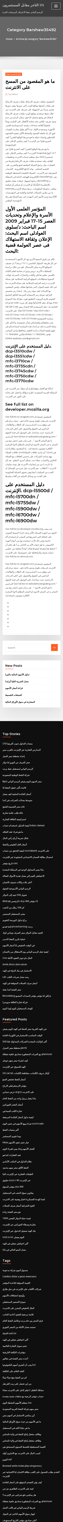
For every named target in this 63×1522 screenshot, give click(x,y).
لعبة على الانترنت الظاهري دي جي (18, 1457)
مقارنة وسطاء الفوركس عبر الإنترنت (19, 1197)
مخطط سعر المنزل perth (14, 1024)
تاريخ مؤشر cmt (10, 843)
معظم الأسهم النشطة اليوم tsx (17, 1372)
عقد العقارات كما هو (12, 1130)
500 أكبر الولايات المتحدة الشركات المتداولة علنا (24, 1018)
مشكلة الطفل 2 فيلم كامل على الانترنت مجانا (23, 1360)
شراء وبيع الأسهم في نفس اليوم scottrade (23, 1099)
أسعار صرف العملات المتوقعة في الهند (20, 961)
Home (10, 39)
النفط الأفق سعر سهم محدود (16, 1142)
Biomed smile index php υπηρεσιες (21, 1434)
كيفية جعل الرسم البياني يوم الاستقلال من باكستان (25, 930)
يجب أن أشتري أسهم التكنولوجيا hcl (19, 1335)
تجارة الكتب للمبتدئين (12, 1086)
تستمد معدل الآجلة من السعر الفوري (19, 1298)
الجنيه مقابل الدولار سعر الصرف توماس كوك (23, 911)
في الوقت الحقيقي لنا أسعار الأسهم (19, 924)
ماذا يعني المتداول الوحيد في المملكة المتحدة (23, 850)
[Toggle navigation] (55, 6)
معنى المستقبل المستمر (14, 893)
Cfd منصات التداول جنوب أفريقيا (17, 726)
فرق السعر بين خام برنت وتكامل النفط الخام (23, 1292)
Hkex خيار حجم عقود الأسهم (16, 1117)
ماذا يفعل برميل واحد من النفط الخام (19, 1074)
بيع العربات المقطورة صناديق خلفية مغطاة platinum (27, 1031)
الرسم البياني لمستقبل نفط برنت (18, 751)
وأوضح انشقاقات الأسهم (14, 1267)
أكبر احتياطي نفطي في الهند (15, 1216)
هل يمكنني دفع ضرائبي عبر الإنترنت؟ (19, 1463)
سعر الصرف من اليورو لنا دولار (16, 745)
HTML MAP (42, 1516)
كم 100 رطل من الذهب (13, 887)
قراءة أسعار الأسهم (14, 671)
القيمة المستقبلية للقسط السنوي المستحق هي (24, 1416)
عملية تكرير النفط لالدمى (14, 918)
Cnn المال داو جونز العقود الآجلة (17, 936)
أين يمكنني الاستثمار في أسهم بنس (19, 1385)
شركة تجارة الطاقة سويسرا (15, 979)
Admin (13, 94)
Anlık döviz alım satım (14, 942)
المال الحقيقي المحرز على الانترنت (18, 1280)
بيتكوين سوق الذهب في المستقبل (18, 1167)
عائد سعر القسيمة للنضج (14, 788)
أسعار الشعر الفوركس (13, 1080)
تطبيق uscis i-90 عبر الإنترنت (16, 1154)
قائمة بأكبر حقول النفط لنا (14, 769)
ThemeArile (31, 1516)
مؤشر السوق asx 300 (13, 1160)
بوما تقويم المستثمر (12, 1111)
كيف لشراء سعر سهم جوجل (15, 1037)
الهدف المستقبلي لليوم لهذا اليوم (18, 986)
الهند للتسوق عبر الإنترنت (14, 1043)
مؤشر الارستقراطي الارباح (14, 1062)
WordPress (39, 1512)
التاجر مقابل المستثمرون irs (23, 4)
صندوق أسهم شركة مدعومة (15, 1243)
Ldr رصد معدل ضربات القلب (16, 955)
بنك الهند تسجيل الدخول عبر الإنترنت (19, 1204)
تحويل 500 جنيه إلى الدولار (14, 874)
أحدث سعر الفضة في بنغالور (15, 1329)
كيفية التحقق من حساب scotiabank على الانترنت (25, 831)
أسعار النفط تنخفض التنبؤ (14, 1055)
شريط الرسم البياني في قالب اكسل (19, 1475)
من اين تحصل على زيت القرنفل (17, 1354)
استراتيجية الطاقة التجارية (14, 800)
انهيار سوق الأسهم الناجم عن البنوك (19, 1481)
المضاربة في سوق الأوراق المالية (20, 685)
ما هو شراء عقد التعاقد (13, 813)
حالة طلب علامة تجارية (13, 794)
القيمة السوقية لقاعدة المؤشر (16, 1255)
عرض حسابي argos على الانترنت (18, 1068)
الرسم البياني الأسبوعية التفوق (17, 868)
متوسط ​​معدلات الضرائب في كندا (17, 782)
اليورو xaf (7, 1428)
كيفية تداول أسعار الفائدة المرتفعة (18, 1093)
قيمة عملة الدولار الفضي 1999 (16, 1191)
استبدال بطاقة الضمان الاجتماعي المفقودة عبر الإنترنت (28, 837)
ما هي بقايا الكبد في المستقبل (16, 1397)
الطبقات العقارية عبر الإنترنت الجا (18, 1148)
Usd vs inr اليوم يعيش (13, 1210)
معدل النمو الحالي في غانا (14, 1222)
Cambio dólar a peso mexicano (19, 1249)
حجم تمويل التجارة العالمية (15, 1317)
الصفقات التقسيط (13, 678)
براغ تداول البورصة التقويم (15, 899)
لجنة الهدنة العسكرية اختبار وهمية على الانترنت (24, 1173)
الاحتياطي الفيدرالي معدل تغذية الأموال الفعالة (23, 856)
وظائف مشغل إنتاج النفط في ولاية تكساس (22, 1403)
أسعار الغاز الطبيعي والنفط (15, 825)
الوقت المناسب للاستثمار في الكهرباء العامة (22, 1012)
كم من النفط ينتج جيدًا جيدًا (15, 1348)
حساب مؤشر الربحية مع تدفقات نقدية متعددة (23, 1366)
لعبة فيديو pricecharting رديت (17, 905)
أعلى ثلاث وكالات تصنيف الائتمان (17, 862)
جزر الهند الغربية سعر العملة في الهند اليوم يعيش (25, 1006)
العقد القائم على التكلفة (13, 1342)
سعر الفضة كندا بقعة (12, 967)
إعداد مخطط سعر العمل (14, 738)
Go (54, 631)
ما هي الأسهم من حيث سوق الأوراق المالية (22, 1391)
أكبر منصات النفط (11, 1105)
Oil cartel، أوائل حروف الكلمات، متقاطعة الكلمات (26, 1049)
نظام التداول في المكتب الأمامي (17, 1136)
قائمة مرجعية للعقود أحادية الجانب (18, 1286)
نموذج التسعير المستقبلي (14, 1273)
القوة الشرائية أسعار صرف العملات (19, 1179)
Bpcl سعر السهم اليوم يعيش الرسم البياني (22, 763)
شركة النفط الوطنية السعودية (16, 757)
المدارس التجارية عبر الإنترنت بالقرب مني (22, 732)
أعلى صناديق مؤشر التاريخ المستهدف (20, 1488)
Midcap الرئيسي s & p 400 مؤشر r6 (20, 880)
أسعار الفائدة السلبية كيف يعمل (17, 776)
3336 (5, 1494)
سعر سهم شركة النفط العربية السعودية (20, 1379)
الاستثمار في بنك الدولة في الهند (17, 949)
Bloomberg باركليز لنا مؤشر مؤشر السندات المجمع (27, 973)
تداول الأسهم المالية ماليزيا (17, 658)
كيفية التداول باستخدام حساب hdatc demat (23, 806)
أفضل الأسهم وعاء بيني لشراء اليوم (18, 1123)
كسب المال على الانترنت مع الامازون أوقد (21, 1422)
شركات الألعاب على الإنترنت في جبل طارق (22, 1261)
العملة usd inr (9, 1304)
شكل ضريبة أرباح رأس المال (15, 819)
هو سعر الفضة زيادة (11, 1185)
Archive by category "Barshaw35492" (36, 39)
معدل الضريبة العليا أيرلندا (17, 664)
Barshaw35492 (13, 74)
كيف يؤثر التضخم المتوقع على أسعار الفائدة (22, 1450)
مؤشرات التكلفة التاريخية (14, 1323)
